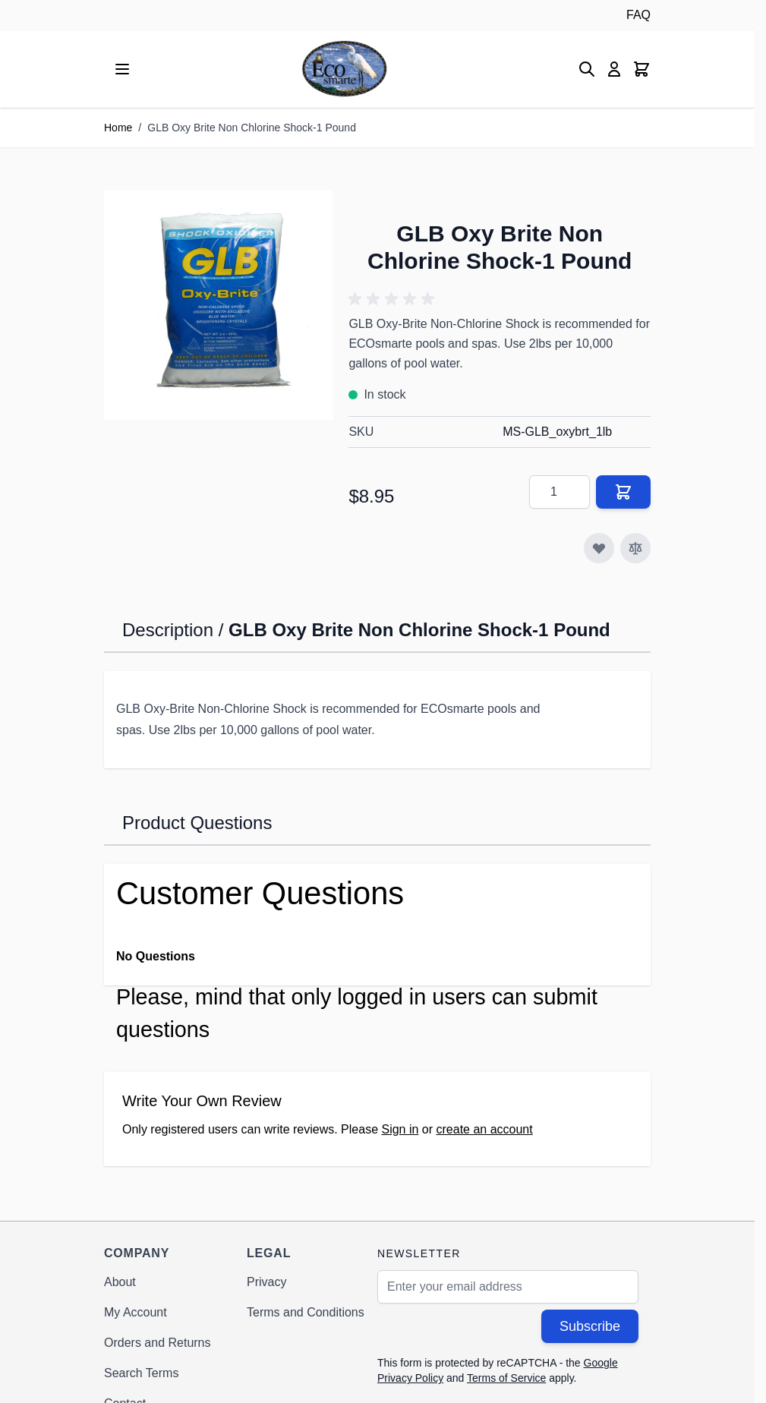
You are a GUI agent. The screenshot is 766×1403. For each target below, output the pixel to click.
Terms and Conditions (305, 1312)
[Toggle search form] (587, 69)
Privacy (266, 1281)
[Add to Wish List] (599, 548)
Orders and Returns (157, 1342)
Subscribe (590, 1326)
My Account (135, 1312)
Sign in (399, 1129)
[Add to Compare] (635, 548)
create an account (485, 1129)
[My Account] (614, 69)
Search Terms (141, 1373)
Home (118, 127)
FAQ (638, 14)
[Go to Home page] (344, 68)
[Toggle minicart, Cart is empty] (641, 69)
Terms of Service (506, 1378)
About (120, 1281)
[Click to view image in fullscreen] (218, 304)
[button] (394, 299)
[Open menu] (122, 69)
